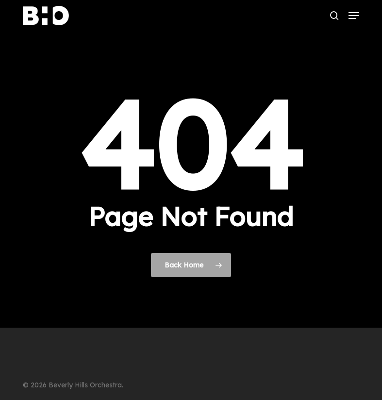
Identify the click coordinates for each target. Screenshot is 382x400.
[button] (354, 15)
